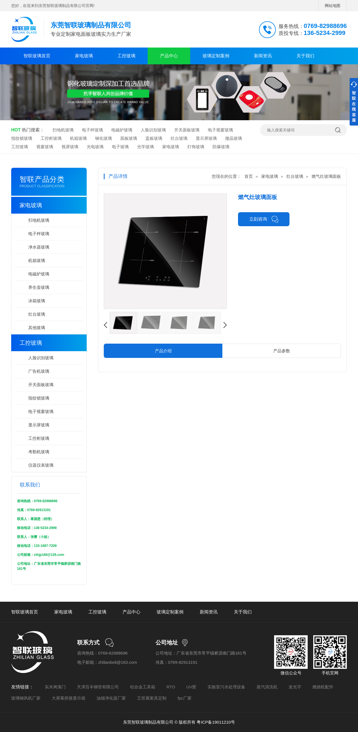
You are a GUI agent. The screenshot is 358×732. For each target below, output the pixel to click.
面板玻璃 (128, 138)
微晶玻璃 (233, 138)
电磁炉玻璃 (121, 129)
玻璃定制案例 (215, 55)
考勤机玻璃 (38, 451)
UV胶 (191, 686)
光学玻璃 (145, 146)
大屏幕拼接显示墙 (68, 698)
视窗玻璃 (44, 146)
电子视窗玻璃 (220, 129)
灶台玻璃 (179, 138)
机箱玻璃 (78, 138)
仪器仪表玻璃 (40, 465)
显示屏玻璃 (206, 138)
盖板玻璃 (153, 138)
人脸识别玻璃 (153, 129)
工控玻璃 (126, 55)
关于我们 (305, 55)
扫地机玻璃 (63, 129)
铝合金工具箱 (142, 686)
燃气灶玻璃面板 (326, 176)
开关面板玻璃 (186, 129)
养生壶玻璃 (38, 287)
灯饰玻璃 (195, 146)
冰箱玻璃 (36, 300)
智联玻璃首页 (36, 55)
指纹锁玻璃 (21, 138)
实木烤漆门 (55, 686)
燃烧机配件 (322, 686)
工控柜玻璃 (51, 138)
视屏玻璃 (70, 146)
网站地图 (332, 5)
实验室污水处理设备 (226, 686)
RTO (170, 686)
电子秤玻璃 (92, 129)
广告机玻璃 (38, 371)
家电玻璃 (84, 55)
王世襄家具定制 (151, 698)
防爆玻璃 (221, 146)
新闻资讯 (263, 55)
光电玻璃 (95, 146)
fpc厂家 (185, 698)
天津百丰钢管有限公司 (98, 686)
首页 (248, 176)
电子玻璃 (120, 146)
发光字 (295, 686)
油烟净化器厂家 (111, 698)
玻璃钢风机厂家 (26, 698)
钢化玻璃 (103, 138)
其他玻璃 (36, 327)
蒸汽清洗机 (266, 686)
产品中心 (169, 55)
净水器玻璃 (38, 247)
